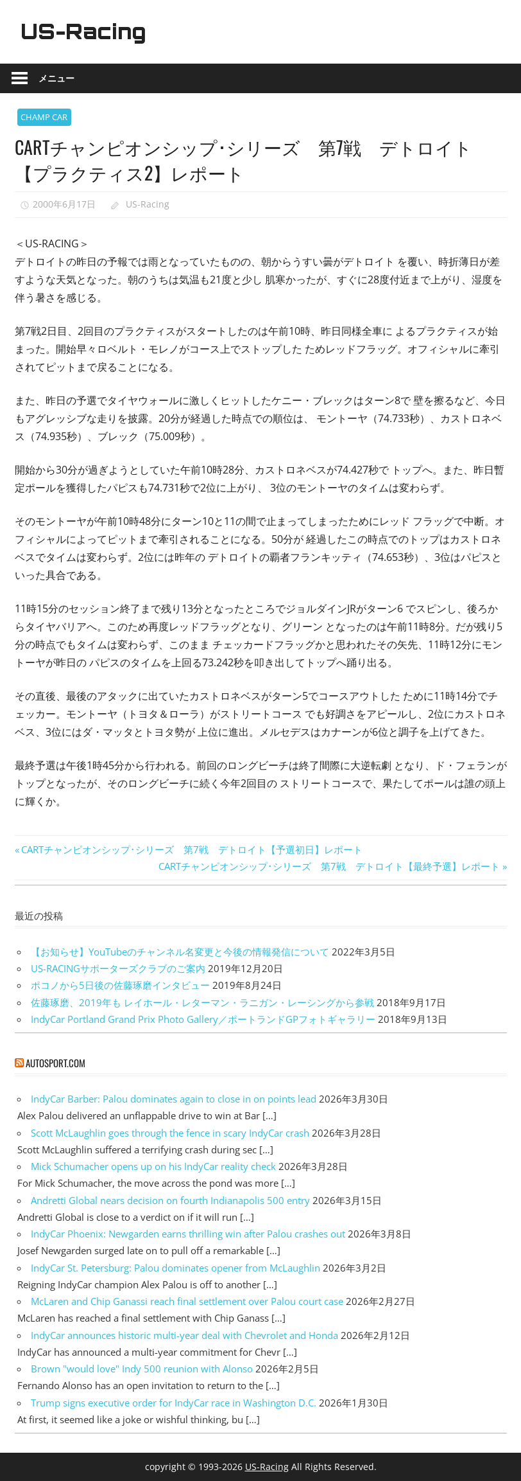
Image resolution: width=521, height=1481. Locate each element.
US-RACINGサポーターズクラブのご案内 (118, 968)
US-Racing (83, 31)
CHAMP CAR (44, 117)
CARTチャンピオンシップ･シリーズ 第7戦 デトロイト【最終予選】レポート (329, 866)
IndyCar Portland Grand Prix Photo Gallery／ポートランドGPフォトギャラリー (203, 1019)
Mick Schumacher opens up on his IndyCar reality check (153, 1166)
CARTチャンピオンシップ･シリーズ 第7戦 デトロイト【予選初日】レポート (192, 849)
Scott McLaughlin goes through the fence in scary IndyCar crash (170, 1132)
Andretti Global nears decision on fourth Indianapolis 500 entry (170, 1200)
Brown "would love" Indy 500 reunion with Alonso (142, 1368)
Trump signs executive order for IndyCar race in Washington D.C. (173, 1402)
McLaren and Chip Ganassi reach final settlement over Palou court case (187, 1301)
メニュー (56, 78)
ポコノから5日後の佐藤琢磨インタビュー (120, 985)
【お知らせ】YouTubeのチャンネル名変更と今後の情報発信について (180, 951)
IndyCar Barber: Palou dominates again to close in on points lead (173, 1098)
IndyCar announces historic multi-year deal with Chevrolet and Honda (184, 1335)
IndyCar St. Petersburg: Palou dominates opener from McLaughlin (175, 1267)
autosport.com (55, 1063)
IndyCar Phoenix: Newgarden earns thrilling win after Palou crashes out (188, 1233)
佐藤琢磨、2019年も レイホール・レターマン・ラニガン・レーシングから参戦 (202, 1002)
